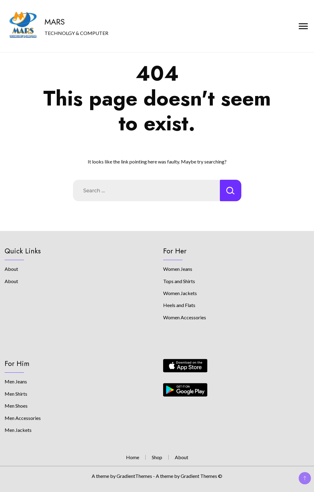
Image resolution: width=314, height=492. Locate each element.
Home (132, 457)
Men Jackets (18, 430)
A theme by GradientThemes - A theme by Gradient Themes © (157, 476)
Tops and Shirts (179, 281)
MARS (54, 22)
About (11, 269)
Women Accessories (184, 317)
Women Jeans (177, 269)
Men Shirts (16, 394)
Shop (157, 457)
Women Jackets (180, 293)
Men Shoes (16, 406)
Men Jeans (16, 381)
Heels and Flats (179, 305)
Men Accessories (23, 418)
